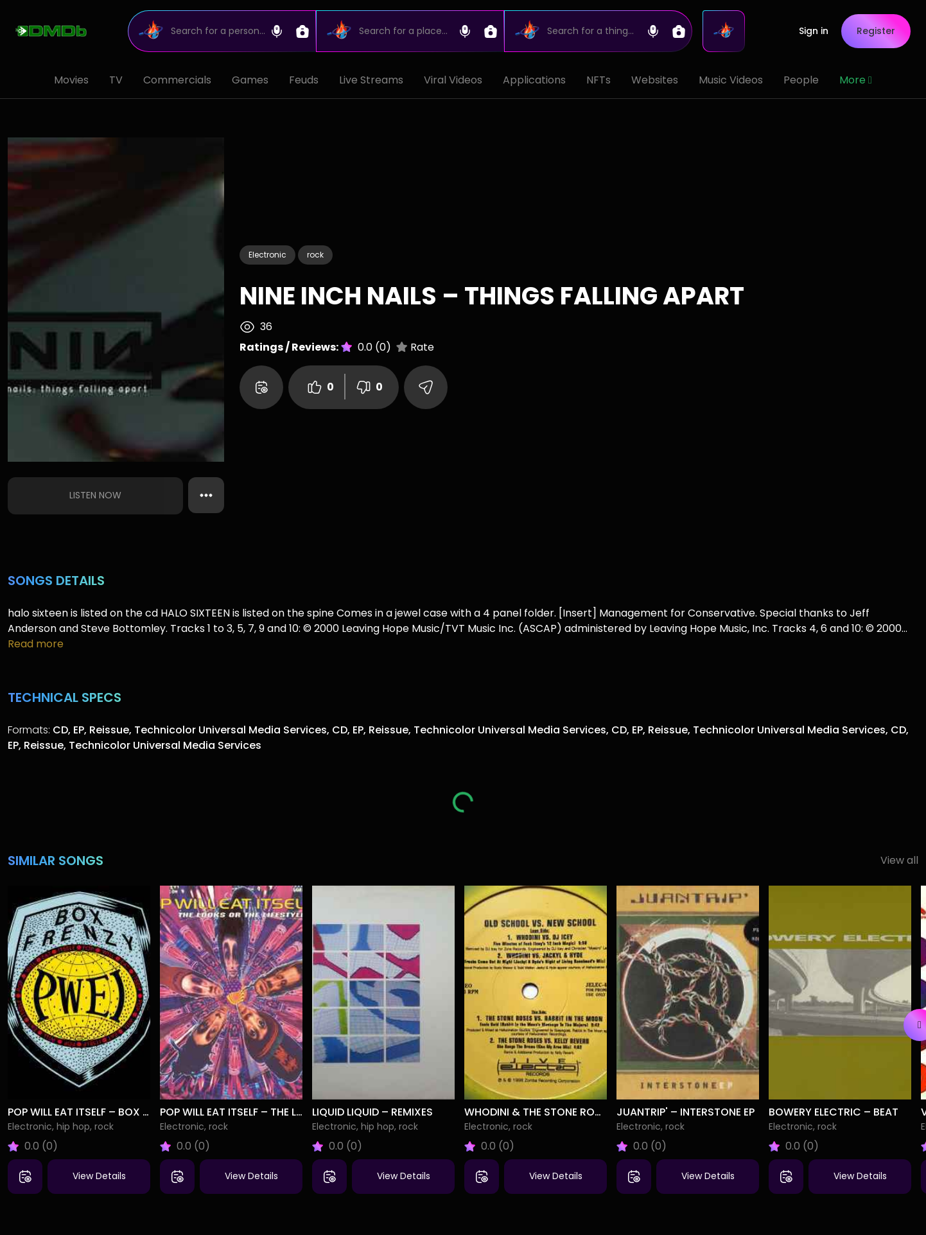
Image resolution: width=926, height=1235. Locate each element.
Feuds (304, 80)
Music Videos (731, 80)
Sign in (813, 30)
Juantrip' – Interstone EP (685, 1112)
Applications (534, 80)
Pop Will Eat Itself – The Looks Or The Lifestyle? (289, 1112)
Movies (71, 80)
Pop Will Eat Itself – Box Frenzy (93, 1112)
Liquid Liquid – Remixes (372, 1112)
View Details (99, 1175)
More (855, 80)
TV (116, 80)
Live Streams (371, 80)
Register (876, 30)
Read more (36, 643)
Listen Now (95, 495)
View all (899, 860)
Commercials (177, 80)
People (801, 80)
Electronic (267, 254)
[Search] (221, 31)
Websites (654, 80)
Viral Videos (453, 80)
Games (250, 80)
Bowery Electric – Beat (833, 1112)
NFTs (598, 80)
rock (315, 254)
